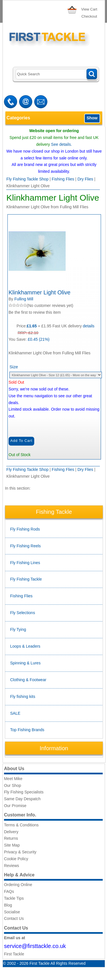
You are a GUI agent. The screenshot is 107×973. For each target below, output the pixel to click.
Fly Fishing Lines (25, 562)
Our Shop (12, 785)
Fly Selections (22, 612)
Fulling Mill (23, 299)
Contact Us (14, 918)
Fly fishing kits (22, 696)
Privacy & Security (20, 852)
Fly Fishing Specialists (24, 792)
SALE (15, 713)
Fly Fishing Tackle (26, 579)
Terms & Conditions (21, 825)
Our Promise (15, 805)
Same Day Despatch (22, 799)
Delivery (11, 831)
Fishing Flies (63, 179)
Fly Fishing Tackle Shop (27, 179)
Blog (8, 905)
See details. (61, 144)
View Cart (89, 9)
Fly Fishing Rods (25, 529)
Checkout (89, 16)
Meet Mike (13, 778)
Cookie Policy (16, 858)
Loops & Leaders (25, 646)
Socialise (12, 912)
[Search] (56, 74)
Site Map (12, 845)
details (88, 326)
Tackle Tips (14, 898)
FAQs (9, 891)
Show (91, 118)
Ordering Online (18, 884)
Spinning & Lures (25, 663)
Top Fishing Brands (27, 729)
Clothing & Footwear (28, 679)
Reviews (11, 865)
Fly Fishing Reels (25, 546)
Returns (11, 838)
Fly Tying (18, 629)
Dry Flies (85, 179)
